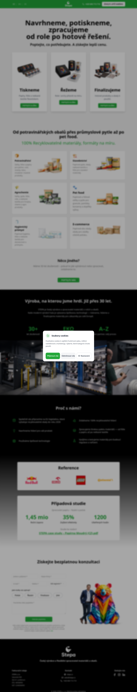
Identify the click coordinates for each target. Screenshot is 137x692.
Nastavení (84, 356)
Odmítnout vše (68, 356)
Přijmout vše (52, 356)
